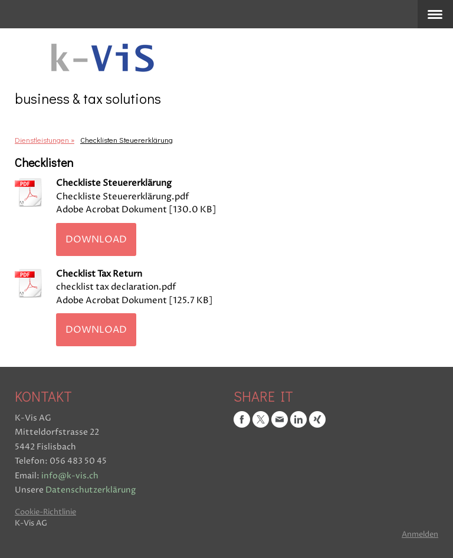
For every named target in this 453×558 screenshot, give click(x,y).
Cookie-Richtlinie (45, 512)
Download (96, 239)
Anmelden (420, 535)
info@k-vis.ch (70, 475)
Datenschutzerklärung (90, 489)
